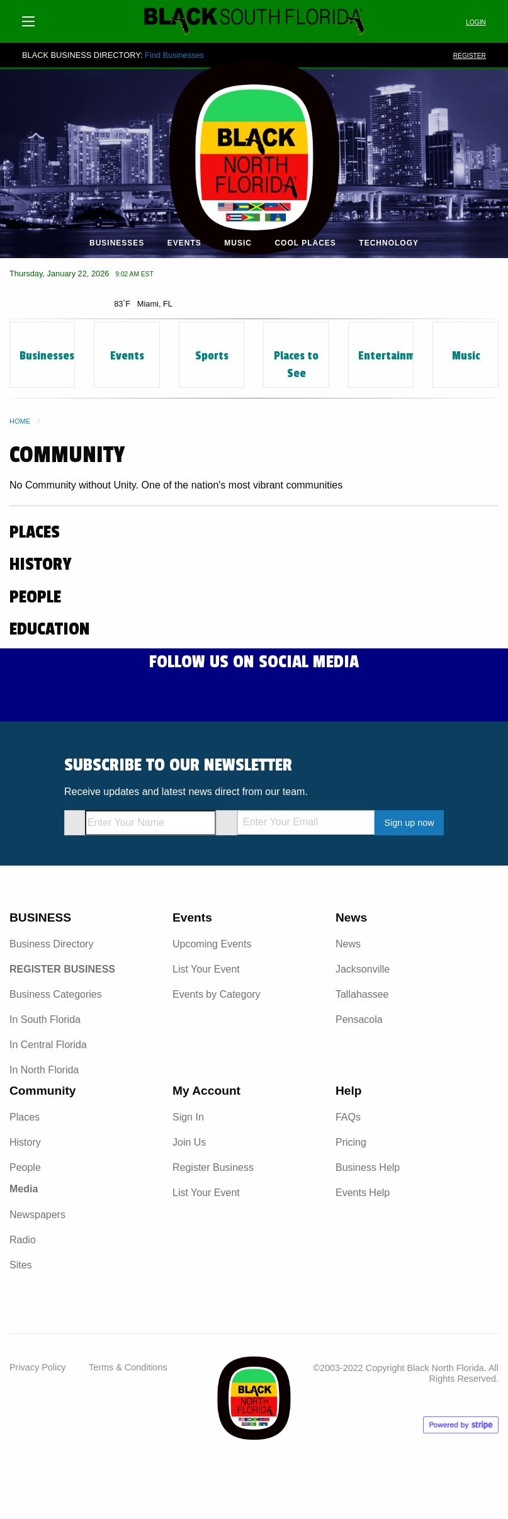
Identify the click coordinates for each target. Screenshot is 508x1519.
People (25, 1167)
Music (238, 243)
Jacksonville (363, 969)
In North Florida (44, 1069)
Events (184, 243)
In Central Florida (48, 1044)
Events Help (363, 1192)
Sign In (188, 1117)
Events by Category (216, 994)
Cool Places (305, 243)
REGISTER (469, 55)
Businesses (116, 243)
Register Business (213, 1167)
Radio (22, 1239)
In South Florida (45, 1019)
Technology (389, 243)
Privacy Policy (37, 1367)
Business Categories (55, 994)
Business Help (368, 1167)
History (25, 1142)
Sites (20, 1265)
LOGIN (476, 22)
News (348, 944)
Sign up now (409, 823)
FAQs (348, 1117)
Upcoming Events (211, 944)
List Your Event (206, 969)
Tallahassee (362, 994)
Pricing (351, 1142)
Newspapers (37, 1214)
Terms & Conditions (128, 1367)
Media (23, 1188)
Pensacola (359, 1019)
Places (24, 1117)
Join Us (189, 1142)
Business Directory (51, 944)
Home (19, 421)
